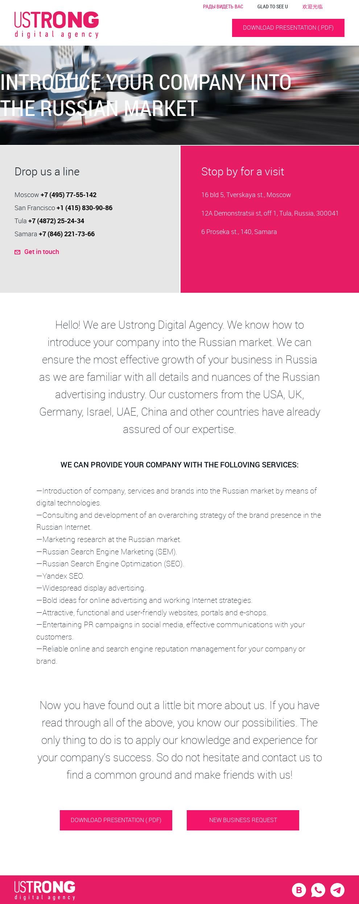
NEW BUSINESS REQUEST (243, 820)
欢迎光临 (312, 6)
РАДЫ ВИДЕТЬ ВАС (223, 6)
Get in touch (74, 251)
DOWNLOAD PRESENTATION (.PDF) (288, 28)
